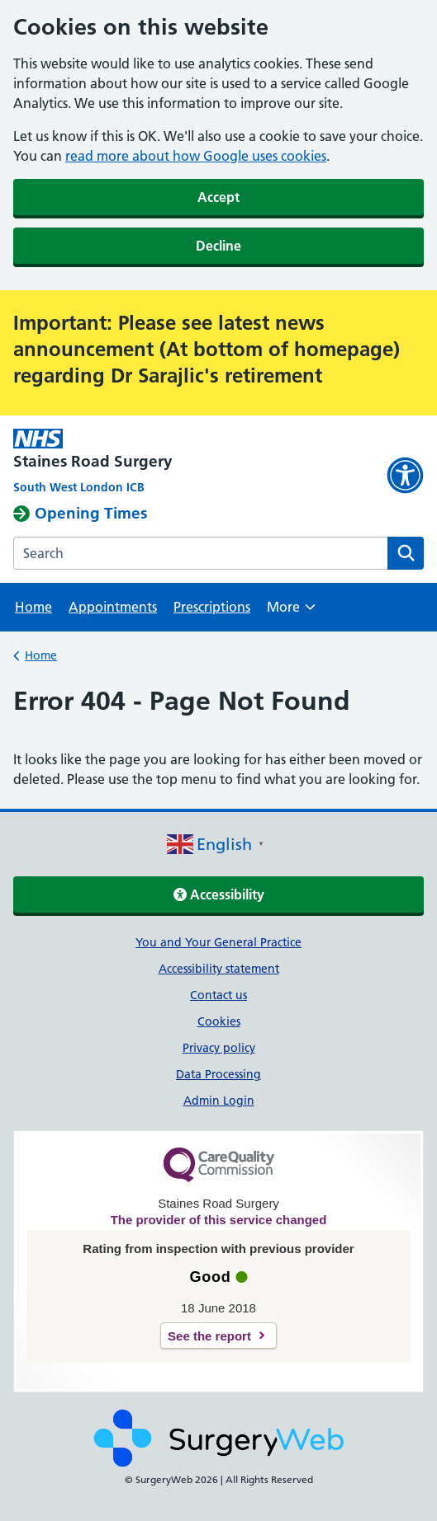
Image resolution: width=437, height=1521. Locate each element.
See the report (209, 1336)
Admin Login (218, 1100)
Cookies (218, 1021)
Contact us (218, 995)
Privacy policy (219, 1047)
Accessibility (218, 894)
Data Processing (218, 1074)
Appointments (113, 607)
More (291, 612)
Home (33, 607)
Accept (218, 197)
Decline (218, 245)
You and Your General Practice (218, 942)
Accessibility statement (219, 968)
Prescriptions (211, 607)
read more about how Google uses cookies (195, 156)
